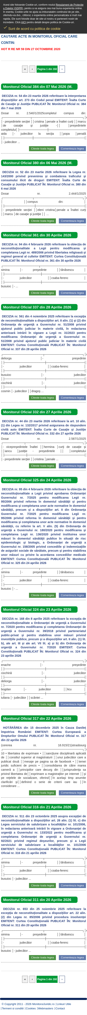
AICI (23, 22)
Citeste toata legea (42, 148)
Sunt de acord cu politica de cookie (32, 27)
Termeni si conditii (13, 1008)
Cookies (31, 1008)
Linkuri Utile (64, 1004)
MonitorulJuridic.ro (43, 1004)
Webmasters (45, 1008)
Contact (60, 1008)
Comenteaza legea (72, 148)
